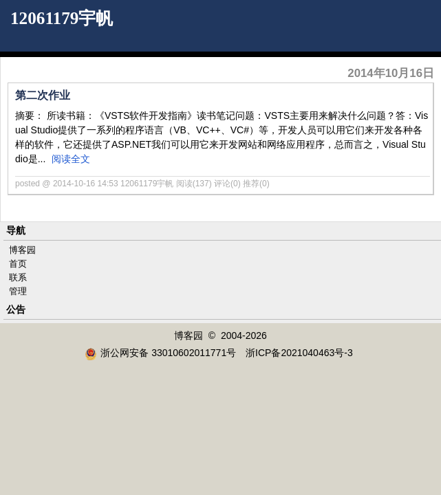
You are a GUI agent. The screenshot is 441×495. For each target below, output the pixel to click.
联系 (18, 277)
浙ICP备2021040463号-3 (299, 352)
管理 (18, 291)
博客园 (22, 250)
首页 (18, 263)
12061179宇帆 (61, 18)
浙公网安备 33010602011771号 (160, 352)
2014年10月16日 (390, 73)
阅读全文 (71, 158)
